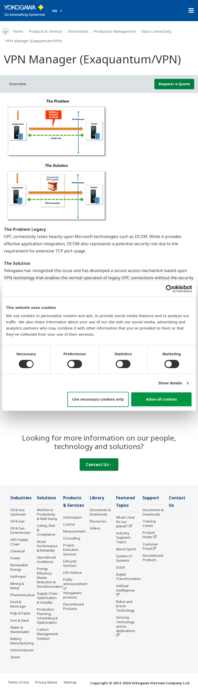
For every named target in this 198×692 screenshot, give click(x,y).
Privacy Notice (46, 682)
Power (15, 558)
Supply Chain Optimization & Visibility (47, 597)
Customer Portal (150, 546)
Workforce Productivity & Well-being (47, 514)
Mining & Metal (17, 585)
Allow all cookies (161, 399)
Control (69, 524)
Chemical (17, 551)
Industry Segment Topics (123, 537)
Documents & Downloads (100, 512)
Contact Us (98, 464)
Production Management (115, 31)
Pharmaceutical (22, 595)
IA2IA (120, 567)
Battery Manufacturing (22, 640)
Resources (98, 521)
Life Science (72, 572)
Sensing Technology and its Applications (125, 624)
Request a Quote (174, 83)
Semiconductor (22, 650)
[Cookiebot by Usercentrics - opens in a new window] (169, 289)
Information (78, 31)
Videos (95, 528)
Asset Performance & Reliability (47, 546)
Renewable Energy (19, 567)
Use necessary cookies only (98, 399)
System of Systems (124, 558)
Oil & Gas (17, 521)
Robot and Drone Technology (125, 606)
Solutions (46, 498)
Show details (170, 383)
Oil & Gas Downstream (20, 530)
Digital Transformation (128, 576)
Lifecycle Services (70, 563)
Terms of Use (18, 682)
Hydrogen (18, 576)
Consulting (71, 538)
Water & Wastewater (19, 629)
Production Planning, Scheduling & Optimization (47, 616)
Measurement (74, 531)
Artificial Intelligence (125, 588)
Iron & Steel (19, 620)
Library (97, 498)
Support (151, 498)
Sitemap (70, 682)
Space (15, 657)
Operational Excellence (46, 559)
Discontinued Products (73, 606)
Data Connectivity (156, 31)
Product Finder (149, 534)
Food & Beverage (18, 604)
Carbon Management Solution (47, 633)
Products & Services (45, 31)
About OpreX (126, 549)
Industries (20, 498)
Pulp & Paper (20, 613)
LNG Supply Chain (19, 541)
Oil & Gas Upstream (18, 512)
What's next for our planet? (125, 521)
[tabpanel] (99, 161)
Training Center (149, 523)
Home (18, 31)
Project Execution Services (70, 549)
